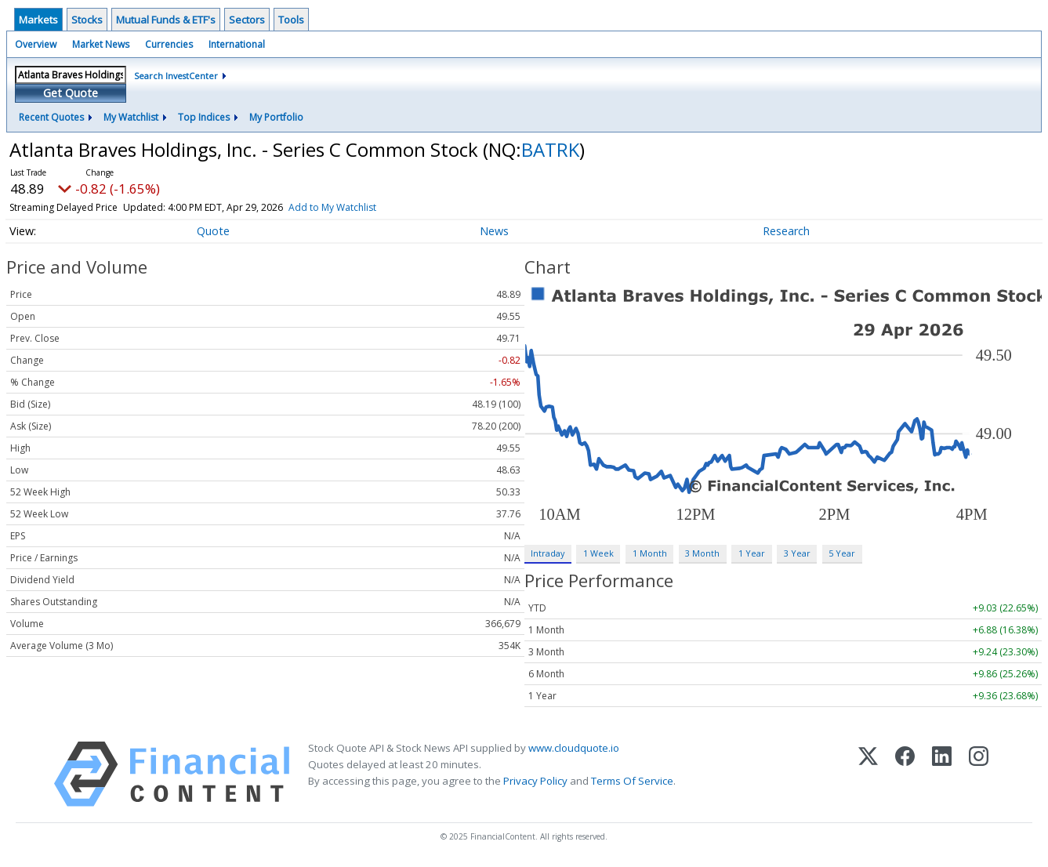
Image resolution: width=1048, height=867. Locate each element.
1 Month (650, 553)
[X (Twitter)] (868, 774)
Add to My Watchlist (332, 207)
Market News (100, 44)
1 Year (751, 553)
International (237, 44)
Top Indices (204, 117)
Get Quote (70, 92)
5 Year (842, 553)
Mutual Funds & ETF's (166, 20)
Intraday (547, 553)
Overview (35, 44)
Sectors (247, 20)
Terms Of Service (632, 781)
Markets (38, 20)
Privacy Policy (535, 781)
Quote (213, 230)
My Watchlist (130, 117)
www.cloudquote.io (573, 748)
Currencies (169, 44)
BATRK (550, 149)
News (494, 230)
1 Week (598, 553)
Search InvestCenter (176, 76)
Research (786, 230)
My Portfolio (276, 117)
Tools (291, 20)
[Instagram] (979, 774)
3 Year (797, 553)
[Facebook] (905, 774)
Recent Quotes (51, 117)
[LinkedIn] (942, 774)
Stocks (87, 20)
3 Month (702, 553)
